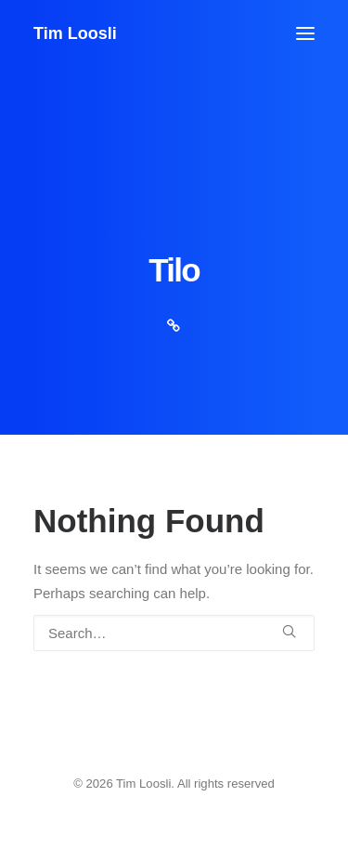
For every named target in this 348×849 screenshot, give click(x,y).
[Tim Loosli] (75, 33)
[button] (305, 33)
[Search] (174, 633)
